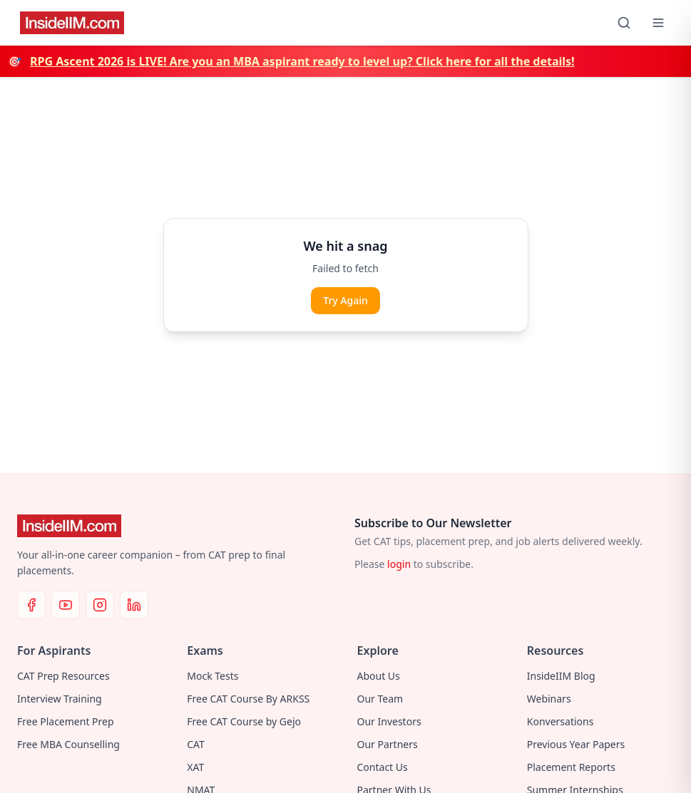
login (399, 564)
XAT (195, 767)
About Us (378, 676)
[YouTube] (65, 605)
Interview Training (59, 698)
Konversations (560, 721)
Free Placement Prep (65, 721)
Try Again (345, 300)
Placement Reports (571, 767)
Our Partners (387, 744)
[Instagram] (100, 605)
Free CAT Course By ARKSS (248, 698)
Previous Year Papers (576, 744)
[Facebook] (31, 605)
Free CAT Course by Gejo (244, 721)
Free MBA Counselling (68, 744)
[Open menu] (658, 23)
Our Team (380, 698)
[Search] (624, 23)
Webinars (549, 698)
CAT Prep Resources (63, 676)
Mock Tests (212, 676)
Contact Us (382, 767)
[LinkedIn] (134, 605)
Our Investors (389, 721)
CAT (196, 744)
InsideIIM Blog (561, 676)
